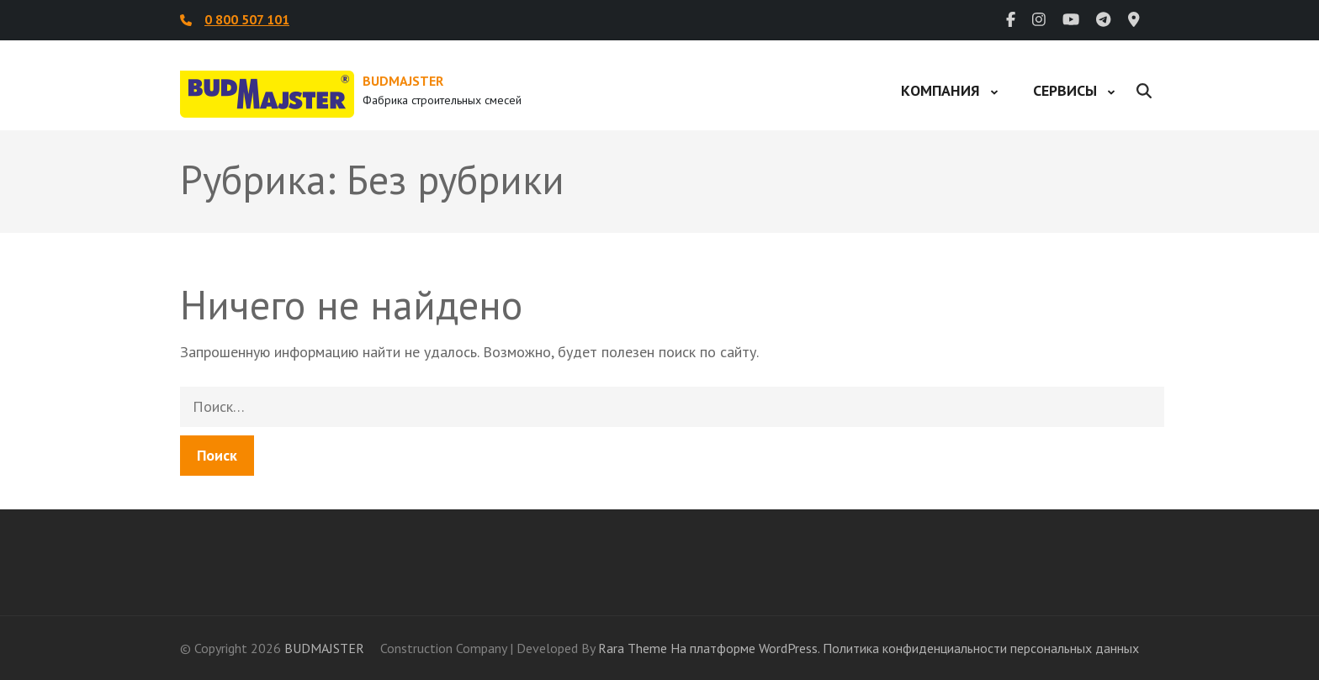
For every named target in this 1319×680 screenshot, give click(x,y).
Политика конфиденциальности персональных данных (981, 648)
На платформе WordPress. (744, 648)
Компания (940, 90)
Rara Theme (632, 648)
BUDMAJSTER (403, 80)
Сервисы (1065, 90)
